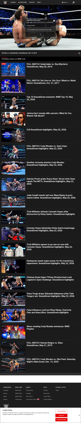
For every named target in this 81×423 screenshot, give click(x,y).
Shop (39, 2)
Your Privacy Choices (31, 399)
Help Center (47, 393)
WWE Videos (18, 393)
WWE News (18, 390)
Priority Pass (18, 399)
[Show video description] (75, 53)
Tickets (32, 2)
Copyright (28, 393)
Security (46, 390)
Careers (5, 393)
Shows (13, 2)
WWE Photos (18, 396)
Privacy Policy (29, 390)
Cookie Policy (47, 396)
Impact (5, 396)
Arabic (57, 390)
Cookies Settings (61, 411)
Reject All (61, 415)
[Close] (79, 415)
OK (40, 34)
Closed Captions (48, 399)
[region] (40, 415)
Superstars (22, 2)
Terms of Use (29, 396)
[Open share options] (79, 53)
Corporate (5, 390)
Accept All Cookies (61, 419)
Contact (5, 399)
